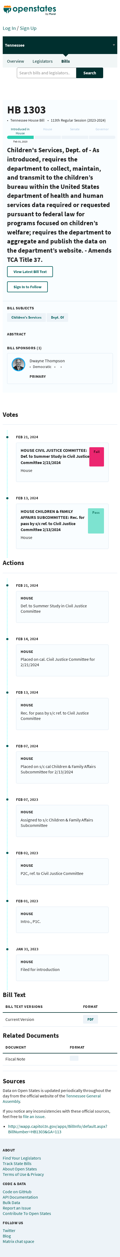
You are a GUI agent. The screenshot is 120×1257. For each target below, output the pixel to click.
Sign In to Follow (28, 286)
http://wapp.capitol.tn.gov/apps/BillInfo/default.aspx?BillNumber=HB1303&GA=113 (57, 1128)
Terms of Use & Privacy (23, 1174)
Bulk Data (11, 1202)
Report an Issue (17, 1208)
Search (89, 72)
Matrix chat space (18, 1241)
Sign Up (28, 28)
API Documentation (20, 1197)
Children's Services (26, 317)
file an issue (34, 1116)
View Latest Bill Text (30, 271)
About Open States (20, 1169)
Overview (15, 61)
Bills (65, 61)
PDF (90, 1019)
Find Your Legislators (22, 1158)
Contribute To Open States (27, 1213)
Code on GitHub (17, 1191)
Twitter (9, 1230)
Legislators (43, 61)
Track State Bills (17, 1163)
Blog (7, 1236)
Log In (9, 28)
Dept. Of (57, 317)
